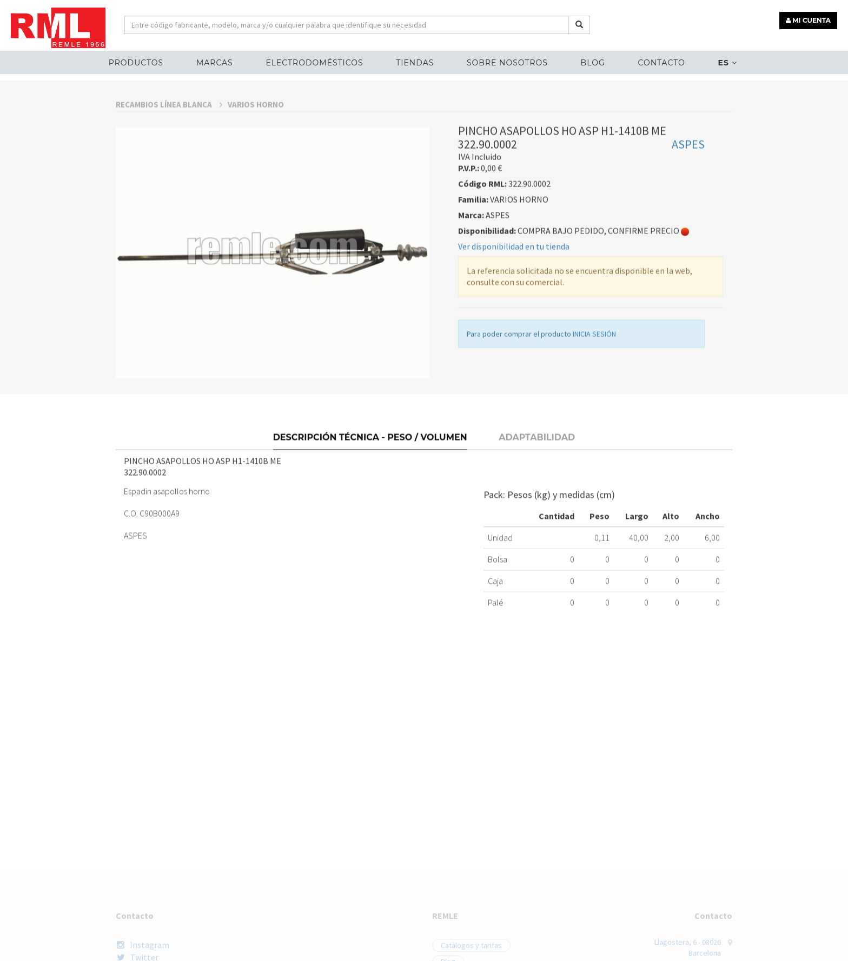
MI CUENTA (808, 20)
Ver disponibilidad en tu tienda (513, 334)
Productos (136, 63)
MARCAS (214, 63)
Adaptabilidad (537, 515)
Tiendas (415, 63)
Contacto (661, 63)
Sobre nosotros (507, 63)
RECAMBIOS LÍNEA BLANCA (169, 193)
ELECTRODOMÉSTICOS (314, 63)
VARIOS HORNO (256, 193)
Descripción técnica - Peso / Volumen (370, 515)
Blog (593, 63)
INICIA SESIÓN (594, 422)
